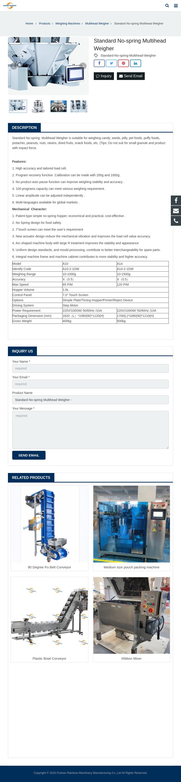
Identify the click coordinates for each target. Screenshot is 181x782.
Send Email (130, 76)
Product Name (22, 393)
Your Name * (21, 361)
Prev (13, 66)
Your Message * (23, 408)
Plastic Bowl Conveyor (49, 658)
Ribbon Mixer (132, 658)
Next (83, 66)
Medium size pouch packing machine (131, 567)
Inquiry (103, 76)
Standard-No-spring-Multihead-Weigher (128, 55)
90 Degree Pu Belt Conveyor (49, 567)
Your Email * (21, 377)
